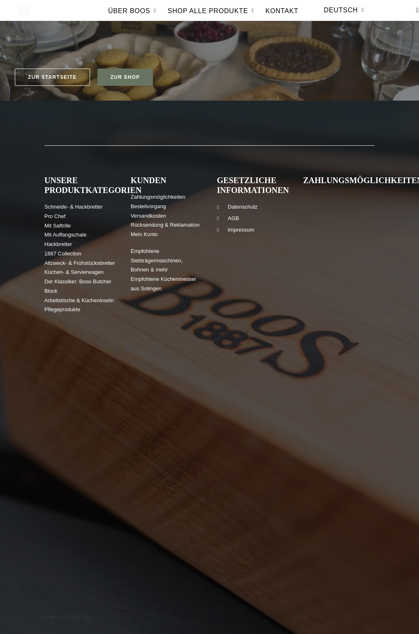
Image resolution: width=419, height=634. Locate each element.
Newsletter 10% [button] (68, 617)
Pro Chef (54, 216)
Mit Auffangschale (65, 235)
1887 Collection (62, 253)
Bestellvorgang (148, 206)
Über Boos (132, 16)
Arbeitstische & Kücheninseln (78, 300)
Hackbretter (58, 244)
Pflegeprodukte (62, 309)
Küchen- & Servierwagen (74, 272)
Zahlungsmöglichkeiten (158, 197)
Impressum (241, 230)
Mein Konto (144, 234)
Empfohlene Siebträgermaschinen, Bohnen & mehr (157, 260)
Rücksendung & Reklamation (165, 225)
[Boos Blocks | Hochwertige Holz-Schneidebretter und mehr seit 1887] (23, 15)
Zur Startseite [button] (52, 77)
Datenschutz (242, 207)
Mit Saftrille (57, 226)
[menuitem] (132, 18)
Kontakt (282, 16)
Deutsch (344, 15)
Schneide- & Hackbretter (73, 207)
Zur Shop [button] (125, 77)
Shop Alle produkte (211, 16)
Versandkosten (148, 216)
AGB (233, 218)
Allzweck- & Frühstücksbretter (79, 263)
